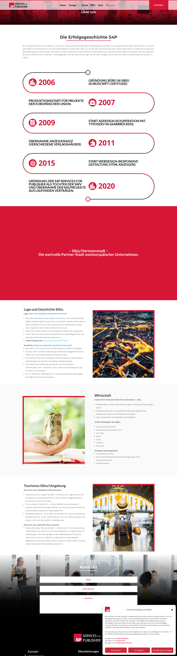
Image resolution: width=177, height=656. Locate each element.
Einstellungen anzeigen (162, 650)
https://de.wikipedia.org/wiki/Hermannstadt (48, 323)
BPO (93, 5)
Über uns (110, 5)
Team (100, 5)
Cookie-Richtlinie (122, 638)
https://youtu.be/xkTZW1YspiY (56, 350)
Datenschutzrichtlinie (124, 643)
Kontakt (158, 5)
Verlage (72, 5)
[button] (172, 609)
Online (84, 5)
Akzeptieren (116, 650)
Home (63, 5)
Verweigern (139, 650)
